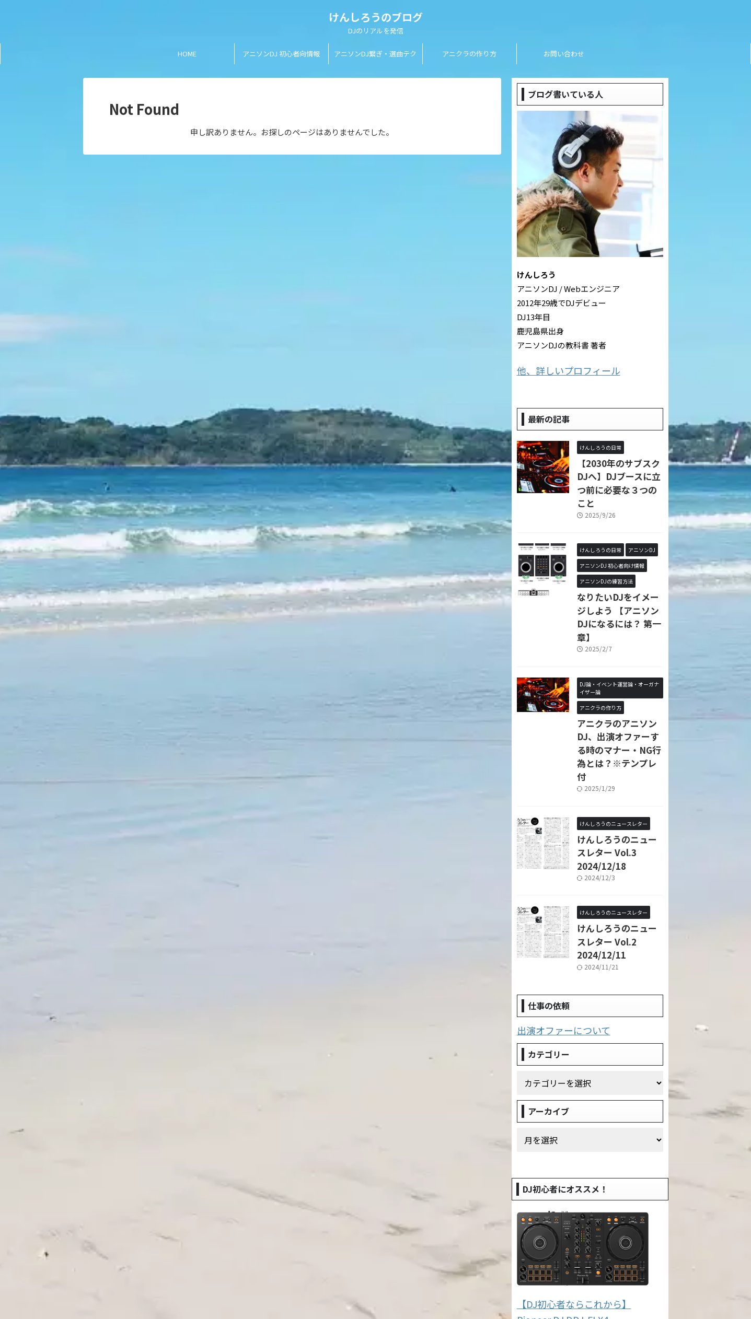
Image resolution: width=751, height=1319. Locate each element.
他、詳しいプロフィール (560, 369)
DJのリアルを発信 (375, 1288)
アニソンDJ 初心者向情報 (281, 54)
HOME (187, 54)
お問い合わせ (564, 54)
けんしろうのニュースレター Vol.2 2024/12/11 (617, 860)
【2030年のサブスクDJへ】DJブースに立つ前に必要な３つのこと (617, 472)
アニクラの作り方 (469, 54)
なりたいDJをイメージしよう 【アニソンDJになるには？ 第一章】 (619, 588)
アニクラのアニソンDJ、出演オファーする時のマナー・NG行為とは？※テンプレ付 (619, 702)
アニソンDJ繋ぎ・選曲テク (375, 54)
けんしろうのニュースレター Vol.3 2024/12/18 (617, 786)
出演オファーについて (556, 941)
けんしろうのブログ (376, 17)
